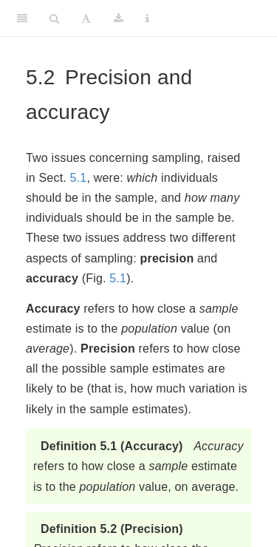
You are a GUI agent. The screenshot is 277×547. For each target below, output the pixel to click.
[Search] (54, 18)
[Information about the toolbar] (147, 18)
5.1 (78, 177)
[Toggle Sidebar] (22, 18)
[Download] (118, 18)
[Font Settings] (86, 18)
